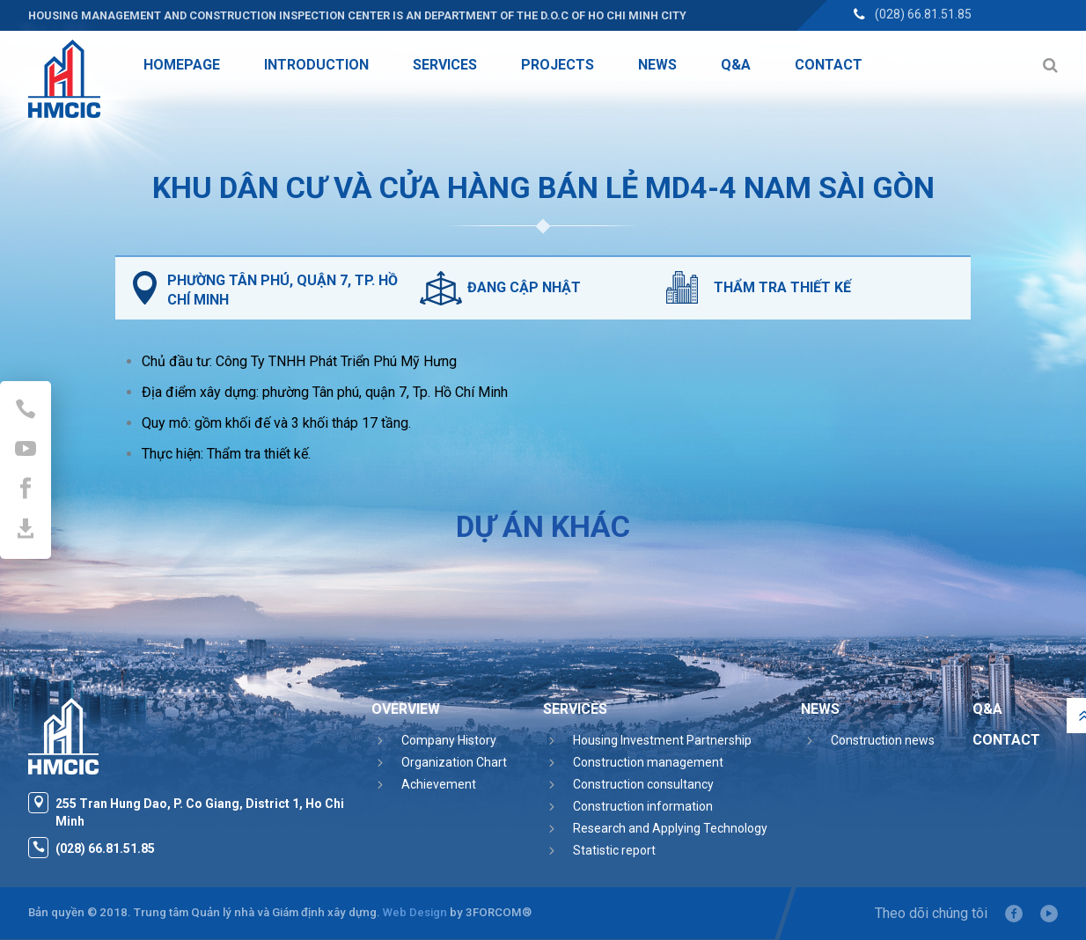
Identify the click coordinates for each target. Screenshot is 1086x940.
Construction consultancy (643, 784)
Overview (405, 709)
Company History (448, 740)
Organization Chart (454, 762)
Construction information (643, 806)
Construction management (648, 762)
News (820, 709)
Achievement (438, 784)
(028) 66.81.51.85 (923, 14)
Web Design (415, 912)
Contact (1006, 739)
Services (575, 709)
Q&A (987, 709)
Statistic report (614, 850)
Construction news (883, 740)
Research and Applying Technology (670, 828)
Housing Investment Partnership (662, 740)
